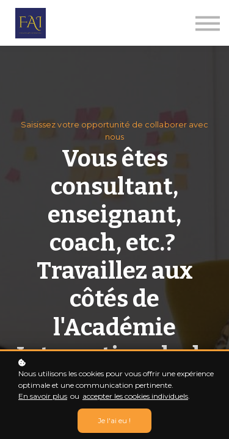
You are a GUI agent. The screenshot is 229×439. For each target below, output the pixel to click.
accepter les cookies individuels (135, 396)
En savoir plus (42, 396)
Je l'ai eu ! (114, 420)
